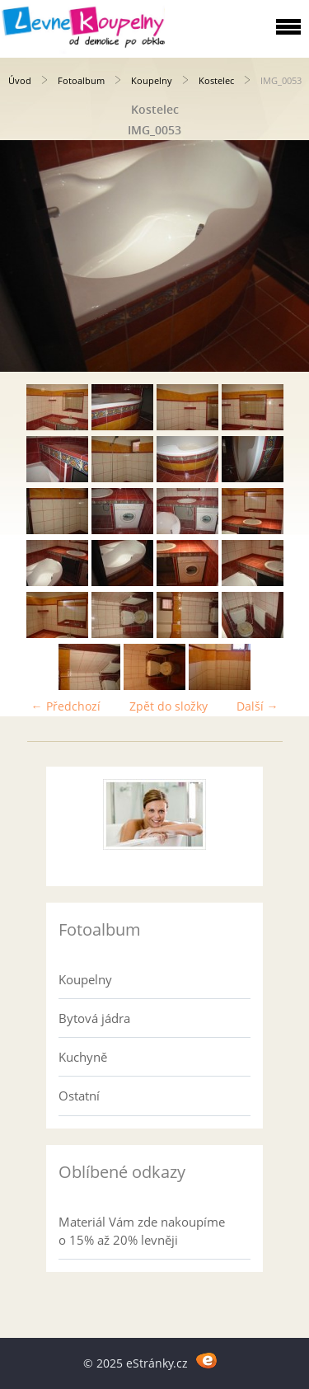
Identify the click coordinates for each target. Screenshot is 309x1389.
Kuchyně (83, 1057)
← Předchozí (66, 706)
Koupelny (151, 80)
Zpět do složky (168, 706)
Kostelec (216, 80)
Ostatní (79, 1095)
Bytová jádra (94, 1018)
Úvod (19, 80)
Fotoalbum (81, 80)
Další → (257, 706)
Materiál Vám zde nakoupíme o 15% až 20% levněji (142, 1230)
